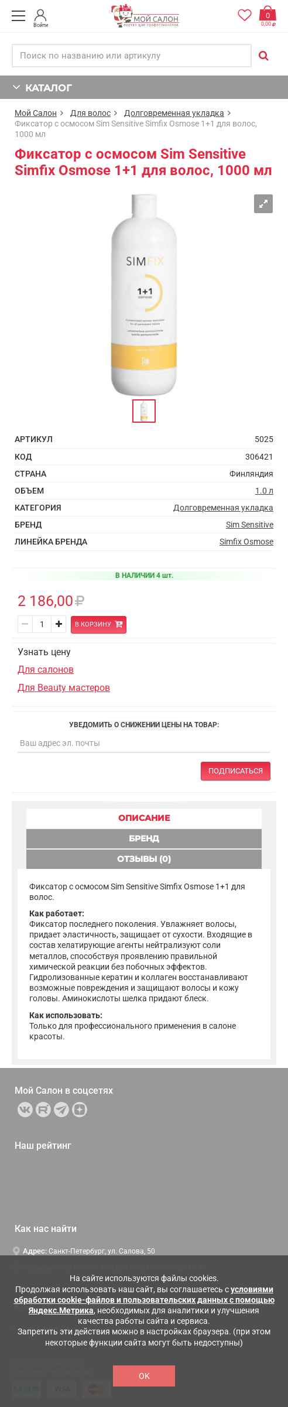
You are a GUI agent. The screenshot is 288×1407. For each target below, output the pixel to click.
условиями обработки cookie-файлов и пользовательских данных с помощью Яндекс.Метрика (144, 1300)
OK (144, 1376)
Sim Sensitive (249, 524)
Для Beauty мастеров (64, 687)
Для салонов (46, 669)
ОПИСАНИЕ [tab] (144, 818)
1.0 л (264, 490)
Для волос (90, 113)
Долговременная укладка (174, 113)
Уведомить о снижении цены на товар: (144, 725)
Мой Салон (36, 113)
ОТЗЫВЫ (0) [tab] (144, 859)
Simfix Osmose (246, 541)
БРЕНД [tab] (144, 838)
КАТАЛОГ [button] (41, 87)
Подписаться (235, 770)
